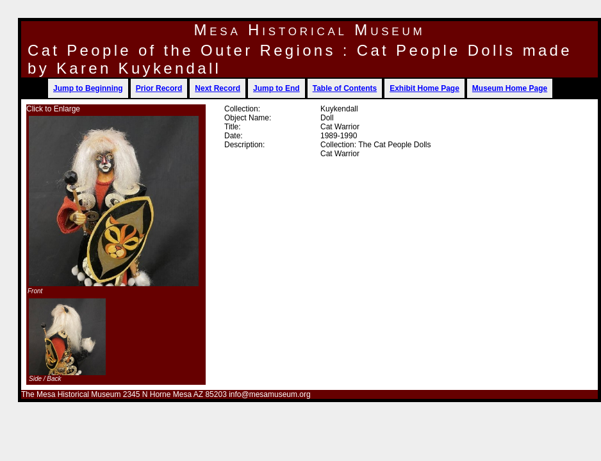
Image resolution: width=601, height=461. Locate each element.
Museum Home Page (509, 88)
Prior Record (159, 88)
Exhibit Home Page (424, 88)
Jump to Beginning (88, 88)
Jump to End (276, 88)
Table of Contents (345, 88)
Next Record (217, 88)
